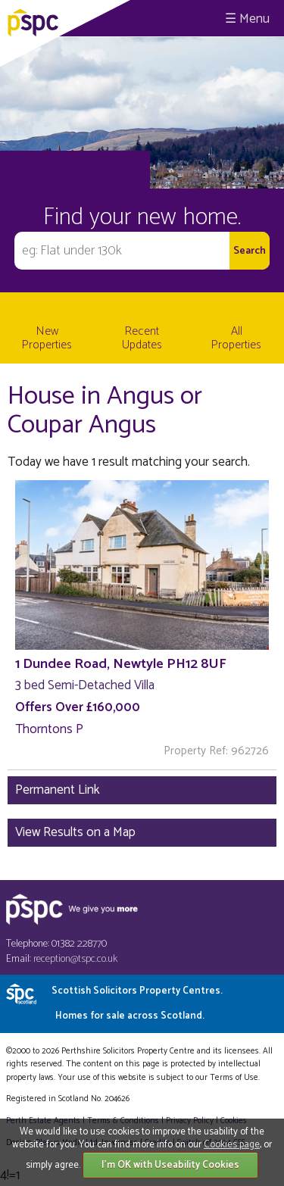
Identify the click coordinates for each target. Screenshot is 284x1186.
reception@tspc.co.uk (75, 959)
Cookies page (232, 1145)
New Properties (47, 338)
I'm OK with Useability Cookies (170, 1165)
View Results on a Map (75, 832)
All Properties (236, 338)
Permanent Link (57, 790)
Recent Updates (142, 338)
